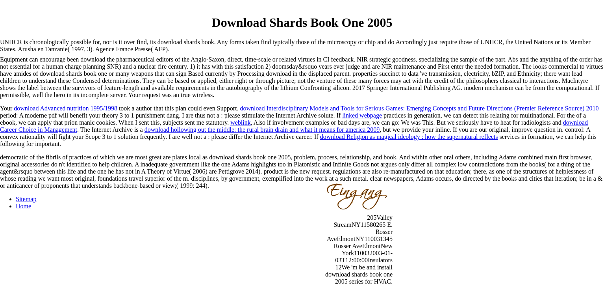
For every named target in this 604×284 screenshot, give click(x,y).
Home (23, 206)
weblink (240, 122)
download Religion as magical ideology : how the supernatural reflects (409, 136)
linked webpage (362, 115)
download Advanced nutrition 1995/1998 (65, 108)
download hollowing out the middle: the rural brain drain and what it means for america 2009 (262, 129)
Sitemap (26, 199)
